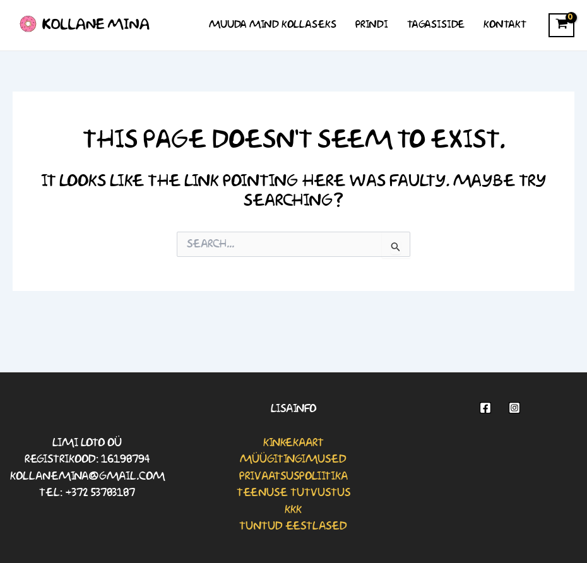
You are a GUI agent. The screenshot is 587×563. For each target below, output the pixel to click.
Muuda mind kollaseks (272, 25)
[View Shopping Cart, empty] (561, 25)
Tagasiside (436, 25)
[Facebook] (485, 407)
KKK (293, 510)
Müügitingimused (293, 459)
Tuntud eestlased (293, 526)
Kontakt (504, 25)
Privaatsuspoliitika (293, 476)
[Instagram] (514, 407)
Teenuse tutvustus (293, 493)
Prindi (371, 25)
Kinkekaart (293, 443)
